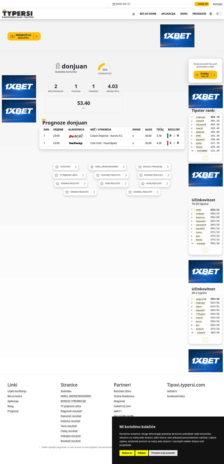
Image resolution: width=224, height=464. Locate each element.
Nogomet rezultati (71, 411)
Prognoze (199, 13)
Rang (183, 13)
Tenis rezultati (69, 426)
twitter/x (172, 391)
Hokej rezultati (69, 431)
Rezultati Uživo (122, 391)
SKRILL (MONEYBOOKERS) (76, 396)
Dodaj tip (202, 4)
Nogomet (119, 401)
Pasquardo (200, 221)
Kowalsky (201, 243)
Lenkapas (200, 213)
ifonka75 (200, 329)
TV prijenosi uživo (71, 406)
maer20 (199, 128)
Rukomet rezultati (71, 416)
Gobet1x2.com (122, 406)
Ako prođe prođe (123, 416)
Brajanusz (200, 217)
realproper (200, 117)
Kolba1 (199, 143)
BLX (197, 325)
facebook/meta (176, 396)
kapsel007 (200, 228)
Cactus (199, 232)
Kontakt (217, 4)
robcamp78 (201, 124)
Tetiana (199, 147)
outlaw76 (200, 121)
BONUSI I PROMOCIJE (73, 401)
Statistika (66, 391)
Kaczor (199, 321)
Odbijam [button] (142, 453)
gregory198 (201, 299)
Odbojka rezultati (71, 436)
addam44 (200, 132)
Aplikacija (168, 13)
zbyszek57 (200, 139)
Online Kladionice (124, 396)
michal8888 (202, 150)
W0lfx (198, 135)
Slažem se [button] (127, 453)
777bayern (200, 314)
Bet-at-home (148, 13)
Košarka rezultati (70, 421)
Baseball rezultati (71, 441)
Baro (198, 236)
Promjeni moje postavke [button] (163, 453)
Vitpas (198, 306)
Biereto (199, 239)
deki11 (118, 411)
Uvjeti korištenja (16, 391)
